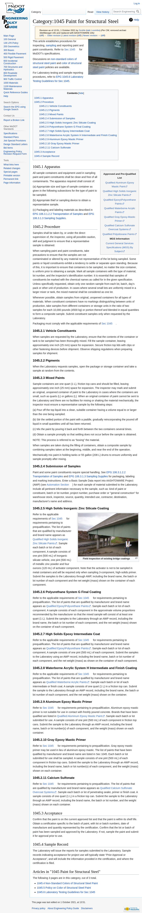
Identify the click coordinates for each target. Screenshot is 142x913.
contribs (96, 30)
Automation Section (58, 484)
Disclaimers (87, 908)
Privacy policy (38, 908)
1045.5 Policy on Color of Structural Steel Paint (64, 887)
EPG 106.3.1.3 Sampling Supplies (88, 476)
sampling (51, 45)
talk (88, 30)
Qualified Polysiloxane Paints (118, 234)
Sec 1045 (69, 49)
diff (41, 35)
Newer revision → (91, 35)
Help (136, 19)
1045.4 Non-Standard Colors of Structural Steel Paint (67, 883)
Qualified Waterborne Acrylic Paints (66, 682)
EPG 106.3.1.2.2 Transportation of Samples (58, 213)
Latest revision (69, 35)
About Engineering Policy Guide (63, 908)
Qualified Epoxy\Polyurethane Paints (67, 606)
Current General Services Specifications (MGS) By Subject (119, 247)
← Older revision (52, 35)
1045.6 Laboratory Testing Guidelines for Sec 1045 (66, 892)
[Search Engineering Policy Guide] (126, 11)
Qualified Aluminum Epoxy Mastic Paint (79, 716)
